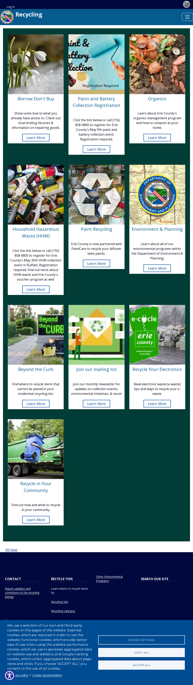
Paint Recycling (96, 229)
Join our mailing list (96, 369)
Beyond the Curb (35, 369)
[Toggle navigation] (187, 17)
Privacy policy (19, 675)
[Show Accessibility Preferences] (9, 675)
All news (11, 550)
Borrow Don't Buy (36, 99)
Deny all (141, 652)
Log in (11, 7)
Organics (157, 99)
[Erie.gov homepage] (185, 4)
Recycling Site (59, 602)
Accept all (141, 665)
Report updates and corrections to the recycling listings (22, 593)
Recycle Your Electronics (157, 369)
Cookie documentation (47, 675)
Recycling (21, 17)
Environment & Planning (157, 229)
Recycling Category (63, 611)
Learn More (36, 137)
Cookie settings (141, 639)
